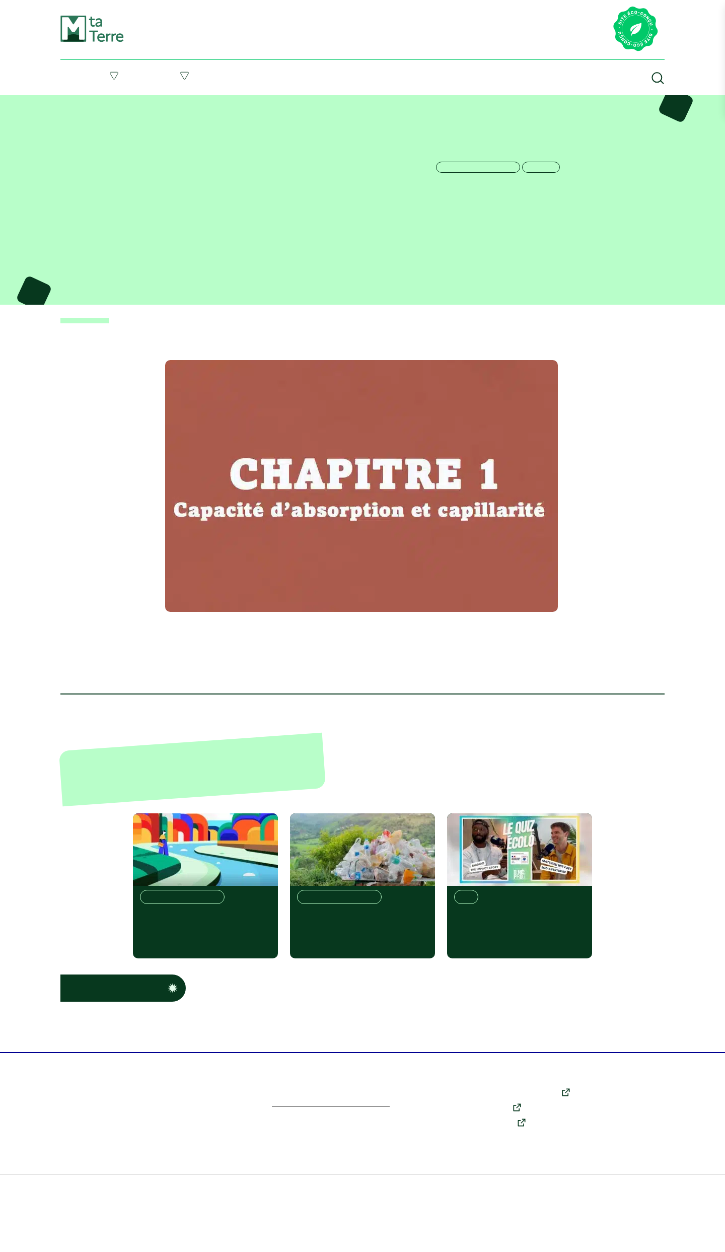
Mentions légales (136, 1237)
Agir (185, 75)
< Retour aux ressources (90, 355)
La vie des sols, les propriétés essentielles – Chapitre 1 (189, 102)
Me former (263, 75)
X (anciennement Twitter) (526, 1128)
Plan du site (80, 1237)
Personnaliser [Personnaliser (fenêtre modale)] (67, 1139)
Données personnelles (414, 1237)
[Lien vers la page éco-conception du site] (636, 29)
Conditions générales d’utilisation (230, 1237)
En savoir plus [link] (72, 1214)
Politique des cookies (333, 1237)
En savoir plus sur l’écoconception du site (342, 1139)
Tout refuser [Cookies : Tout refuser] (67, 1168)
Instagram (500, 1158)
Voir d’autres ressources (121, 1023)
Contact (613, 1169)
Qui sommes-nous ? (632, 1155)
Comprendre (94, 75)
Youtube (497, 1143)
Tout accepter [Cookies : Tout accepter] (67, 1202)
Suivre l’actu (355, 75)
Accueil (69, 102)
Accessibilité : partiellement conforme (526, 1237)
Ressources (447, 75)
